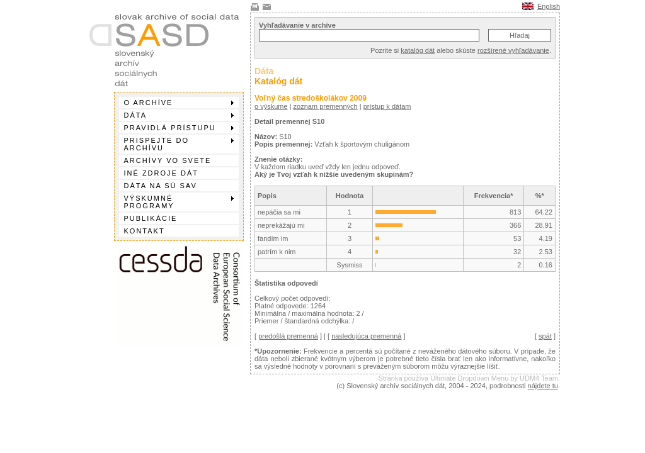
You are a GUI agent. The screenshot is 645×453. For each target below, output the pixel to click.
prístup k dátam (387, 106)
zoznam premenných (326, 106)
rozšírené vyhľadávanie (513, 50)
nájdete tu (543, 385)
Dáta (179, 115)
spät (545, 336)
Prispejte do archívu (179, 144)
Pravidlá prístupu (179, 127)
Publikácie (151, 218)
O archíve (179, 102)
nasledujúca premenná (366, 336)
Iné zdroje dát (161, 173)
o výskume (271, 106)
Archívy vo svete (168, 160)
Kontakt (144, 231)
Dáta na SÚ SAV (160, 185)
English (548, 6)
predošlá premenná (288, 336)
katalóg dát (418, 50)
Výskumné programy (179, 202)
